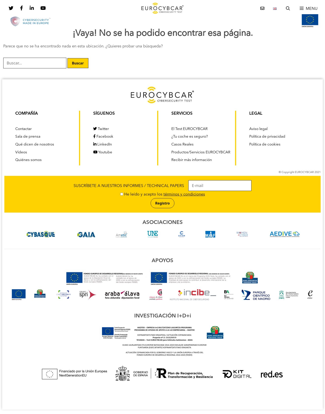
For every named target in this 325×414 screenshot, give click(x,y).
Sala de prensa (27, 137)
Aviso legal (258, 129)
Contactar (23, 129)
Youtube (102, 152)
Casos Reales (182, 144)
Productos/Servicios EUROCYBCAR (200, 152)
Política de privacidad (267, 137)
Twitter (101, 129)
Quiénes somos (28, 160)
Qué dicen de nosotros (34, 144)
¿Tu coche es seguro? (189, 137)
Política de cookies (264, 144)
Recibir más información (191, 160)
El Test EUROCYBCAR (189, 129)
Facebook (103, 137)
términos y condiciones (184, 194)
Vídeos (21, 152)
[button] (308, 8)
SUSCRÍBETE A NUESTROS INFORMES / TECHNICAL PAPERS (162, 186)
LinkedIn (102, 144)
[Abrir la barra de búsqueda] (288, 8)
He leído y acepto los (162, 194)
